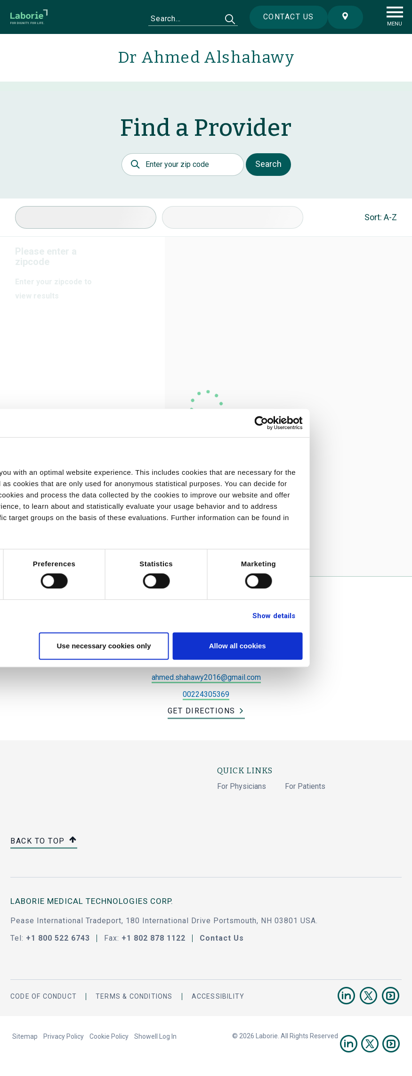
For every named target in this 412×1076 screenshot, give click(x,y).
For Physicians (241, 786)
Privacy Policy (63, 1036)
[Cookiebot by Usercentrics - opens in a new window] (360, 423)
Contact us (280, 16)
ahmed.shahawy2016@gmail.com (206, 677)
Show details (372, 616)
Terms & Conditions (134, 996)
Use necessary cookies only (204, 646)
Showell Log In (155, 1036)
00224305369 (206, 694)
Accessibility (218, 996)
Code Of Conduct (43, 996)
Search (268, 164)
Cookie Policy (109, 1036)
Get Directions (201, 710)
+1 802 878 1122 (153, 938)
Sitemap (25, 1036)
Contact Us (222, 938)
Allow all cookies (336, 646)
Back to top (43, 841)
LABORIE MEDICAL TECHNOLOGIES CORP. (91, 901)
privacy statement (56, 529)
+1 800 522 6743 (58, 938)
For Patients (305, 786)
